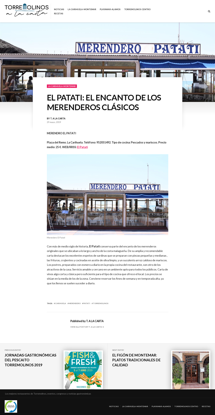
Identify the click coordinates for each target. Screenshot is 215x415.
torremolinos (100, 303)
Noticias (59, 9)
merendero (75, 303)
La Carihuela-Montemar (82, 9)
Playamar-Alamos (110, 9)
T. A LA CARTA (57, 118)
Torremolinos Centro (137, 9)
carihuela (60, 303)
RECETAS (58, 13)
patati (86, 303)
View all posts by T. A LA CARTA (86, 327)
